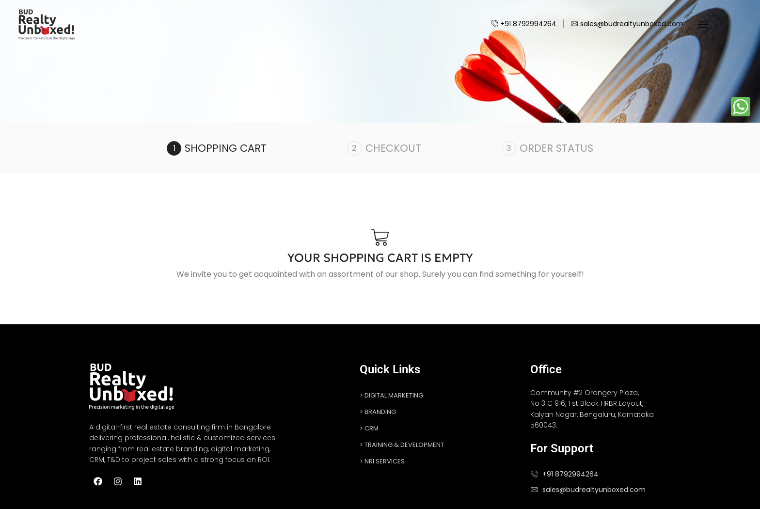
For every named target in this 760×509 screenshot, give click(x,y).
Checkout (393, 148)
